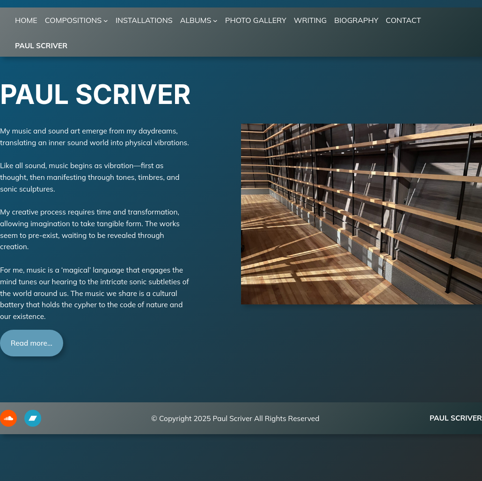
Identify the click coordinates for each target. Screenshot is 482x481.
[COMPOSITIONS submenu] (105, 20)
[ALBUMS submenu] (215, 20)
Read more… (31, 343)
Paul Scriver (41, 45)
